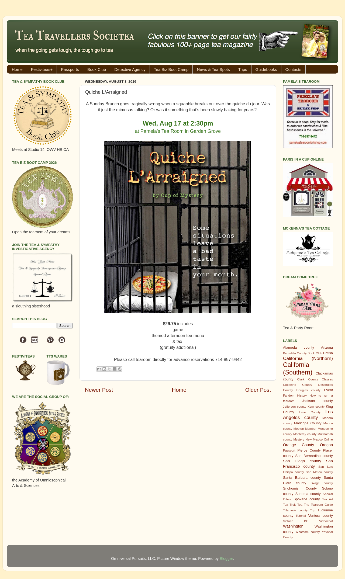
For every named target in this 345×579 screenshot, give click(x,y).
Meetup (299, 428)
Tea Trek (289, 504)
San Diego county (302, 461)
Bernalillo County (295, 353)
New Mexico (314, 439)
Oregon (326, 445)
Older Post (258, 390)
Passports (70, 69)
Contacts (293, 69)
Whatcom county (307, 531)
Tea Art (327, 499)
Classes (327, 379)
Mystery (298, 439)
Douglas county (308, 390)
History (302, 395)
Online (328, 439)
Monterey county (304, 434)
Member (310, 428)
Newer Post (99, 390)
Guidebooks (266, 69)
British (328, 353)
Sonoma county (308, 494)
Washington (293, 526)
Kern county (316, 406)
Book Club (96, 69)
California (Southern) (297, 368)
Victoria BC (295, 521)
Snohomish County (300, 488)
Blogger (226, 558)
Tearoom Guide (322, 504)
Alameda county (298, 347)
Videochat (326, 521)
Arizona (327, 347)
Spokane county (307, 499)
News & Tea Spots (213, 69)
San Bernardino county (314, 456)
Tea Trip (303, 504)
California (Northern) (308, 358)
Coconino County (297, 384)
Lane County (309, 412)
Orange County (298, 445)
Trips (242, 69)
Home (17, 69)
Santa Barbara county (302, 478)
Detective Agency (130, 69)
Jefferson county (294, 406)
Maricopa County (308, 423)
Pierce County (309, 450)
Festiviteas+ (42, 69)
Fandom (288, 395)
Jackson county (317, 401)
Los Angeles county (308, 414)
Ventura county (320, 516)
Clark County (307, 379)
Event (328, 390)
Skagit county (322, 483)
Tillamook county (295, 510)
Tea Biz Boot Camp (171, 69)
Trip (312, 510)
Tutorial (301, 515)
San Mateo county (319, 472)
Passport (289, 450)
